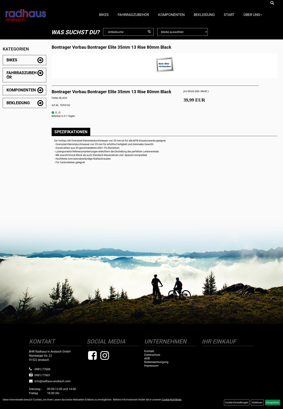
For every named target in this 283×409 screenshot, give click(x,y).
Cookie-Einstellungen (236, 402)
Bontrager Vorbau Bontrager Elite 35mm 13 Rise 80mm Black (111, 47)
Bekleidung (204, 14)
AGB (147, 358)
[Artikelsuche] (272, 3)
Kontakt (149, 351)
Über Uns (252, 14)
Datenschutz (152, 355)
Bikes (104, 14)
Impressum (151, 365)
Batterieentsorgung (156, 362)
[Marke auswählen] (182, 32)
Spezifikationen (71, 132)
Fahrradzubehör (133, 14)
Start (229, 14)
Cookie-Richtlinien (172, 399)
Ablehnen (257, 402)
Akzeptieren (272, 402)
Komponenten (171, 14)
